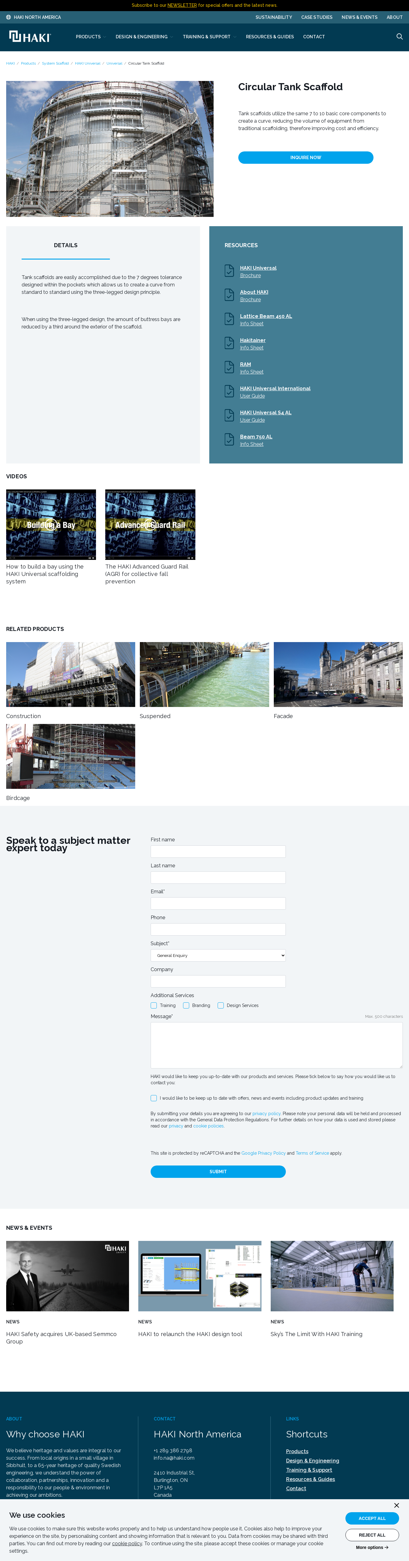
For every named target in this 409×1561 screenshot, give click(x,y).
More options (369, 1547)
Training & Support (309, 1470)
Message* (162, 1016)
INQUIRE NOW (305, 157)
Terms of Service (312, 1153)
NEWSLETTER (182, 5)
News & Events (360, 17)
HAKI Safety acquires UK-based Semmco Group (61, 1338)
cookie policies (208, 1125)
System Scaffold (55, 63)
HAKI (10, 63)
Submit (218, 1171)
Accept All (372, 1518)
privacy (176, 1125)
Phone (158, 917)
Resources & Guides (310, 1479)
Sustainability (274, 17)
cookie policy (127, 1543)
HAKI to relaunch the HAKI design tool (190, 1334)
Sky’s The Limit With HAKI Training (316, 1334)
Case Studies (317, 17)
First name (163, 840)
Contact (296, 1488)
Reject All (372, 1535)
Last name (163, 866)
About (395, 17)
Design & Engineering (312, 1461)
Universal (114, 63)
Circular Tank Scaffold (146, 63)
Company (162, 969)
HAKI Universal (87, 63)
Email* (158, 892)
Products (28, 63)
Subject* (160, 943)
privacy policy (266, 1113)
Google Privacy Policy (263, 1153)
